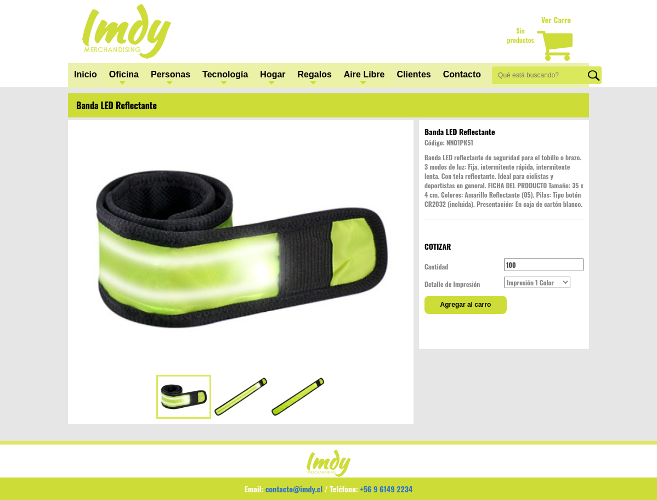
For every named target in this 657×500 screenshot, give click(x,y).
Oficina (124, 74)
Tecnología (225, 74)
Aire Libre (364, 74)
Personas (170, 74)
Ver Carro (556, 19)
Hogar (272, 74)
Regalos (315, 74)
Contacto (462, 74)
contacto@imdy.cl (293, 489)
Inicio (85, 74)
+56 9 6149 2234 (386, 489)
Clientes (414, 74)
